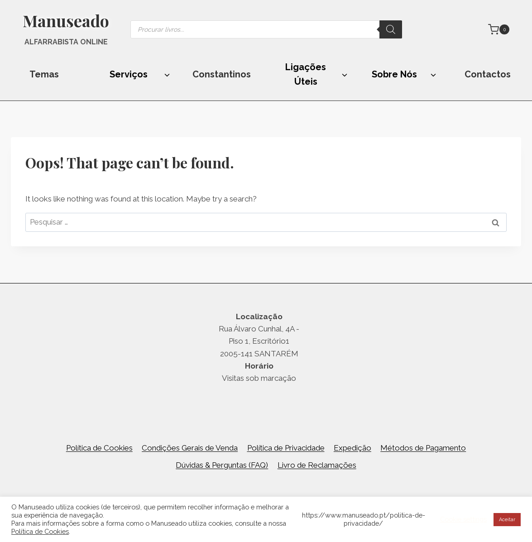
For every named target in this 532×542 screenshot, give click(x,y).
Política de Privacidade (286, 447)
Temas (44, 74)
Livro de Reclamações (317, 465)
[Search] (390, 29)
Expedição (352, 447)
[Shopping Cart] (498, 29)
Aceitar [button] (507, 520)
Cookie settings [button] (463, 519)
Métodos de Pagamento (423, 447)
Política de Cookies (99, 447)
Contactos (488, 74)
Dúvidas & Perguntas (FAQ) (222, 465)
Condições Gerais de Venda (190, 447)
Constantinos (221, 74)
